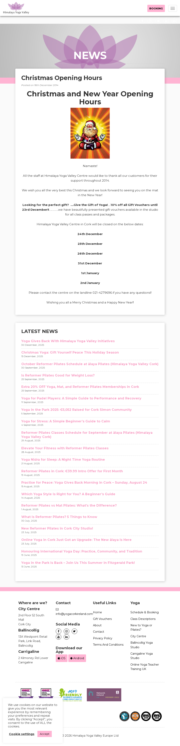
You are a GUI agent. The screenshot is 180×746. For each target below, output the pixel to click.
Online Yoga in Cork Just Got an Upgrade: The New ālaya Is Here (76, 540)
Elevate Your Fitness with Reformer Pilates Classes (65, 448)
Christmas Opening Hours (61, 78)
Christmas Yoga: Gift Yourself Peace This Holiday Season (70, 352)
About (97, 625)
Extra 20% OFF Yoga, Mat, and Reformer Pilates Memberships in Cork (80, 387)
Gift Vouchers (102, 619)
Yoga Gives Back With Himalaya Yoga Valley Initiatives (68, 341)
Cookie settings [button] (21, 734)
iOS (62, 658)
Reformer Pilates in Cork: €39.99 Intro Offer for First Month (72, 471)
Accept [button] (44, 733)
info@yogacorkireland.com (74, 614)
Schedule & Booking (144, 612)
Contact (98, 631)
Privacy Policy (102, 638)
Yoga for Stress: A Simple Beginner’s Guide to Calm (65, 421)
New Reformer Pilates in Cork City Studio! (57, 528)
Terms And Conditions (108, 644)
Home (97, 612)
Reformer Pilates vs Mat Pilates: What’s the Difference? (69, 505)
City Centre (138, 636)
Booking (156, 8)
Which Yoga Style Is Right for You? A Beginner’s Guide (68, 494)
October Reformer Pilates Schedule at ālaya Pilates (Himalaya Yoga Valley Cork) (89, 364)
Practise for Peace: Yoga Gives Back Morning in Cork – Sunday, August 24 (84, 482)
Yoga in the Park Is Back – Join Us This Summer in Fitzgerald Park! (78, 563)
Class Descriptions (143, 619)
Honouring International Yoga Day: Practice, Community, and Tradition (81, 551)
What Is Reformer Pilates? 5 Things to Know (59, 517)
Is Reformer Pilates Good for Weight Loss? (58, 375)
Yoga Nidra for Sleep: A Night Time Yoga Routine (63, 459)
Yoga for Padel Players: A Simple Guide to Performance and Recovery (81, 398)
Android (77, 658)
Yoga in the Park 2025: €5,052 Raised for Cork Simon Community (76, 410)
